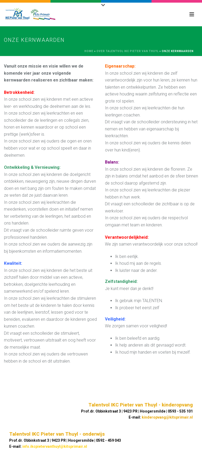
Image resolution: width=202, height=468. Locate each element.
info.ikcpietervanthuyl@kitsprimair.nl (54, 446)
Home (88, 51)
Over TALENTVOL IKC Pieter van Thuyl (128, 51)
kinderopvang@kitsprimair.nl (167, 417)
